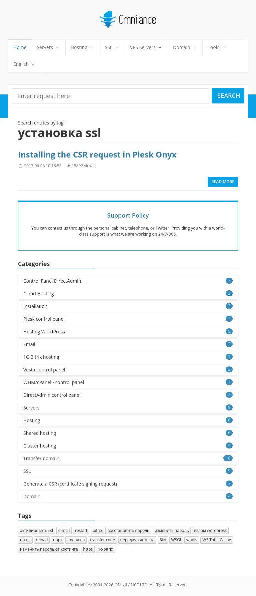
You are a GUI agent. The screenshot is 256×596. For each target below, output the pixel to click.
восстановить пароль (128, 530)
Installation (128, 306)
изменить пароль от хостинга (49, 549)
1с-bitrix (105, 549)
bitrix (97, 530)
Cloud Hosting (128, 293)
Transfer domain (128, 458)
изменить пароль (172, 530)
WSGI (176, 540)
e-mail (64, 530)
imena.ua (76, 540)
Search (228, 95)
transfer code (102, 540)
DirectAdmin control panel (128, 395)
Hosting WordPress (128, 331)
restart (81, 530)
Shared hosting (128, 433)
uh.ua (25, 540)
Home (20, 47)
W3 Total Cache (216, 540)
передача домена (137, 540)
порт (57, 540)
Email (128, 344)
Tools (217, 47)
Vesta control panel (128, 369)
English (24, 64)
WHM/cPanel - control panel (128, 382)
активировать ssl (36, 530)
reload (42, 540)
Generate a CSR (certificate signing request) (128, 484)
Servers (48, 47)
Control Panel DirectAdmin (128, 281)
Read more (222, 182)
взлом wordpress (210, 530)
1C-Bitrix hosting (128, 357)
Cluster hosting (128, 445)
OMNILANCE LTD (130, 585)
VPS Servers (146, 47)
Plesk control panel (128, 319)
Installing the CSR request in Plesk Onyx (97, 154)
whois (191, 540)
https (88, 549)
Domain (185, 47)
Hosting (83, 47)
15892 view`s (83, 165)
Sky (163, 540)
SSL (112, 47)
